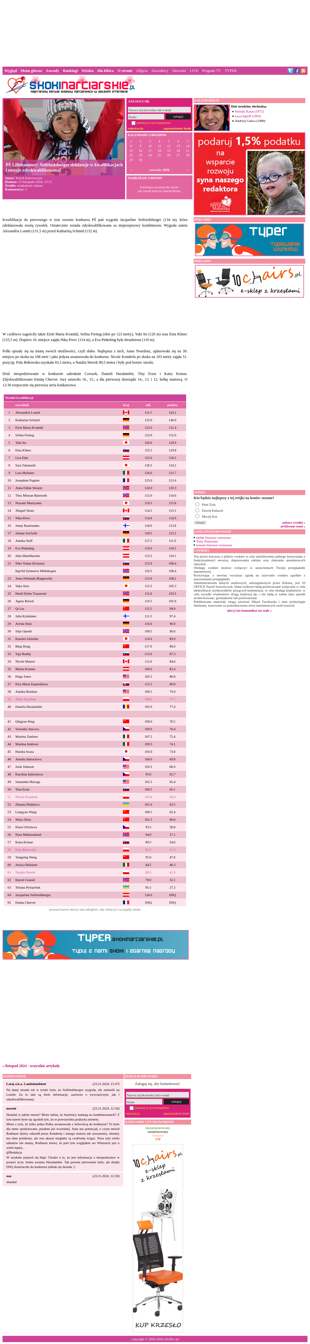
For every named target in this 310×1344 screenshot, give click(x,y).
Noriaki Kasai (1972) (249, 111)
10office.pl (171, 1339)
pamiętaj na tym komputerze (153, 122)
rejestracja (135, 128)
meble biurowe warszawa (213, 537)
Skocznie (179, 71)
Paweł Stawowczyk (29, 178)
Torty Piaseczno (207, 541)
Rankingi (70, 71)
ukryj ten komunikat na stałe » (249, 610)
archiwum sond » (292, 526)
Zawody (52, 71)
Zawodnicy (160, 71)
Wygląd (10, 71)
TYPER (231, 71)
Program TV (211, 71)
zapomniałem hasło (177, 128)
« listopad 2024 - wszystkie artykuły (31, 1066)
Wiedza (87, 71)
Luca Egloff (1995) (248, 116)
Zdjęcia (142, 71)
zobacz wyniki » (293, 522)
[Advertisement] (155, 32)
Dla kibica (105, 71)
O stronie (125, 71)
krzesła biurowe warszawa (214, 545)
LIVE (194, 71)
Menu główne (31, 71)
